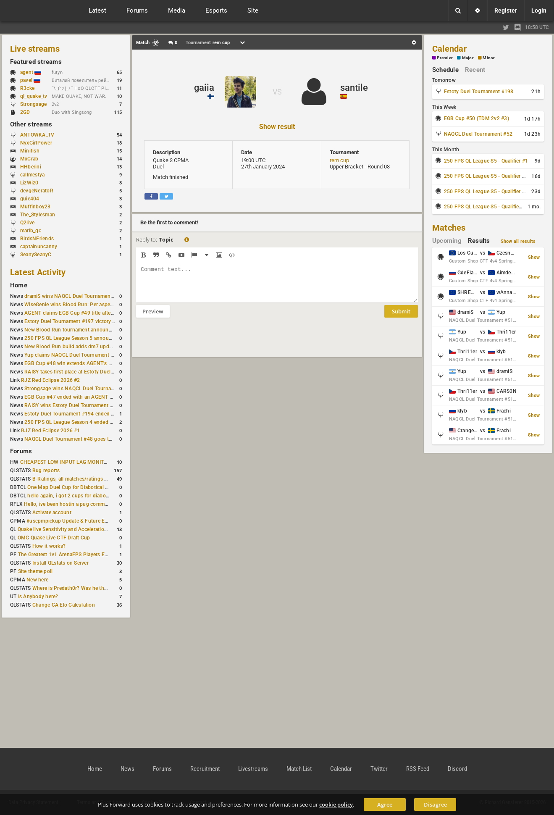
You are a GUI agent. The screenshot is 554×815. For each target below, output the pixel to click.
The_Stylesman (37, 215)
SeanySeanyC (36, 255)
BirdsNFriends (37, 239)
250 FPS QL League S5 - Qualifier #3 (486, 192)
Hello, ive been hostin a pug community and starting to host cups (100, 504)
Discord (457, 769)
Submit (401, 317)
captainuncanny (38, 247)
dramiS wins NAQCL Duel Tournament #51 (73, 296)
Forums (21, 451)
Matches (449, 228)
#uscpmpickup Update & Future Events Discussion (85, 521)
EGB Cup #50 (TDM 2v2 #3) (476, 118)
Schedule (445, 70)
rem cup (339, 160)
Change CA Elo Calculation (63, 605)
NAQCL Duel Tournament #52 (478, 134)
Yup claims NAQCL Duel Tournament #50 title (77, 355)
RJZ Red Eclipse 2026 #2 (50, 380)
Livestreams (253, 769)
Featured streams (36, 62)
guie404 (29, 199)
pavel (30, 80)
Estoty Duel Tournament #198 (478, 92)
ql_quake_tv (33, 96)
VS (277, 91)
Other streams (31, 124)
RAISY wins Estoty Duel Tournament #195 (73, 405)
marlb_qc (30, 231)
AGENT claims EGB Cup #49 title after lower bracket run (89, 313)
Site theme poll (35, 571)
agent (30, 72)
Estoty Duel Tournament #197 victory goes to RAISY (85, 321)
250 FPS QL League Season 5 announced (72, 338)
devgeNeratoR (36, 191)
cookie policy (336, 804)
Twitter (379, 769)
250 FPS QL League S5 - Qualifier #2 (486, 176)
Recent (475, 70)
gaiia (204, 87)
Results (479, 240)
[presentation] (200, 342)
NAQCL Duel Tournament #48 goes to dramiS (76, 439)
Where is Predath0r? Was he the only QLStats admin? (94, 588)
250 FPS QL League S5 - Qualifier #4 (486, 207)
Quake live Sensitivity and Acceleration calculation (76, 529)
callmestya (32, 175)
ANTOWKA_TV (37, 135)
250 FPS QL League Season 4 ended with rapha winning (89, 422)
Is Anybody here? (38, 596)
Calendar (449, 49)
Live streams (35, 49)
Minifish (29, 151)
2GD (25, 112)
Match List (299, 769)
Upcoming (447, 240)
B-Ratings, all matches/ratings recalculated (82, 479)
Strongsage (33, 104)
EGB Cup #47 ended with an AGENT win (71, 397)
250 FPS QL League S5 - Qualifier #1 (486, 161)
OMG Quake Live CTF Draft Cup (54, 538)
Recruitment (205, 769)
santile (354, 87)
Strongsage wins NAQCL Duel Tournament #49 (78, 389)
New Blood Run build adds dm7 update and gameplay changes (97, 347)
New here (37, 580)
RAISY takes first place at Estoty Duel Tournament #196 (88, 372)
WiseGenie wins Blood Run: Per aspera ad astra (79, 305)
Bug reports (46, 470)
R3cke (27, 88)
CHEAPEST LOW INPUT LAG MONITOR (65, 462)
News (127, 769)
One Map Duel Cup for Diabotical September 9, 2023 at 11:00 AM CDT (109, 487)
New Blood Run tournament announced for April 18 (84, 330)
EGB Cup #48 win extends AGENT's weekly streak (81, 363)
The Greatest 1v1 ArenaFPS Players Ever (65, 554)
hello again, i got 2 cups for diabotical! (72, 496)
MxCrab (29, 159)
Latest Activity (38, 272)
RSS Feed (417, 769)
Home (18, 285)
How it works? (49, 546)
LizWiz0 (29, 183)
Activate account (51, 512)
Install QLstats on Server (60, 563)
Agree (384, 804)
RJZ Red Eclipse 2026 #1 (50, 431)
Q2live (27, 223)
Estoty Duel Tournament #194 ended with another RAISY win (94, 414)
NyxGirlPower (36, 143)
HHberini (30, 167)
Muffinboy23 (35, 207)
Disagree (435, 804)
